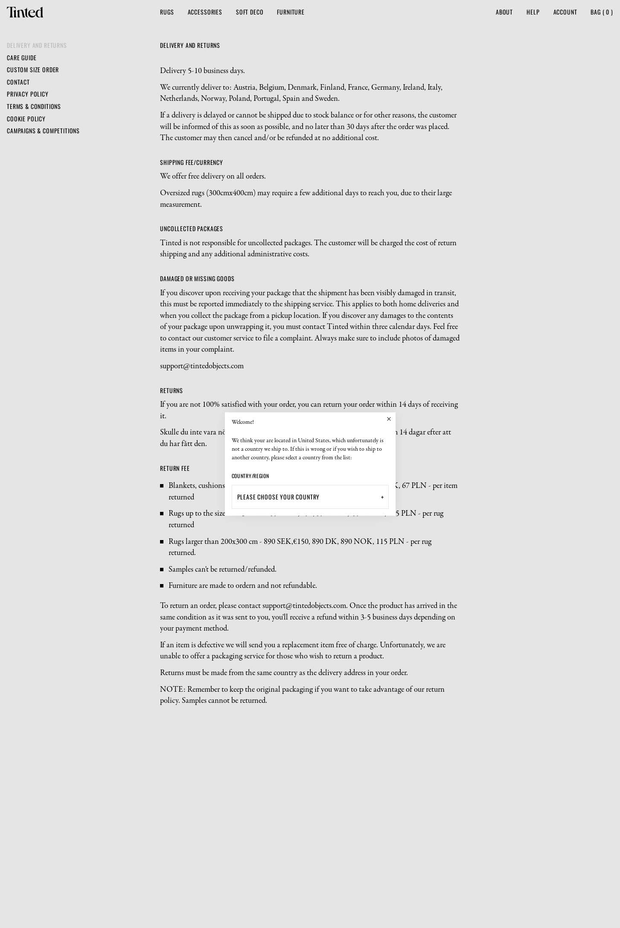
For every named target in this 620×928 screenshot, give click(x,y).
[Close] (389, 419)
